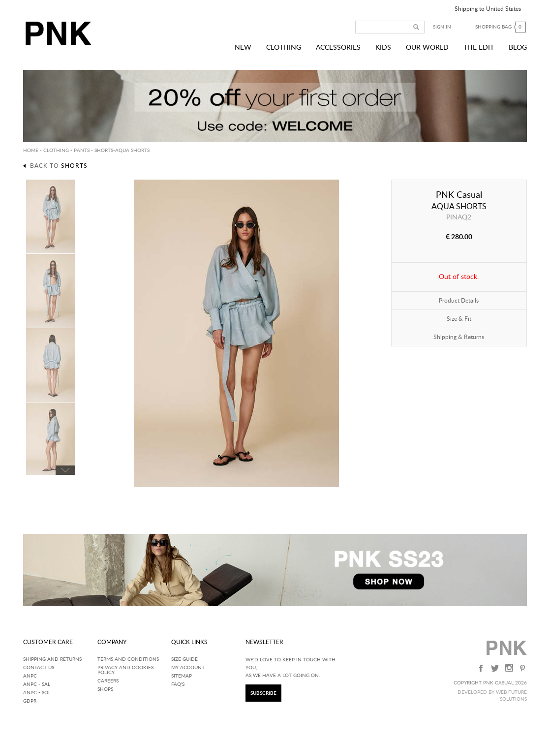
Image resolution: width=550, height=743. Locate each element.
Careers (108, 681)
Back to (59, 166)
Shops (105, 689)
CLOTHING (56, 150)
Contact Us (38, 667)
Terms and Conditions (128, 659)
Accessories (338, 47)
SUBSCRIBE (263, 693)
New (243, 47)
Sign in (442, 27)
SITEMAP (181, 676)
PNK (57, 33)
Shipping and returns (52, 659)
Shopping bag (501, 27)
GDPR (29, 701)
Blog (518, 47)
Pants (82, 150)
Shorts (103, 150)
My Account (188, 667)
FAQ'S (177, 684)
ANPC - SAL (36, 684)
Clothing (283, 47)
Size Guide (184, 659)
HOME (30, 150)
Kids (383, 47)
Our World (427, 47)
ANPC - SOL (37, 692)
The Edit (478, 47)
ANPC (30, 676)
